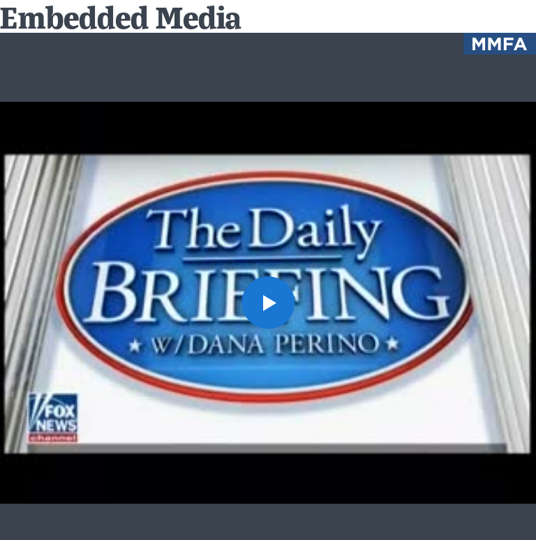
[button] (267, 302)
